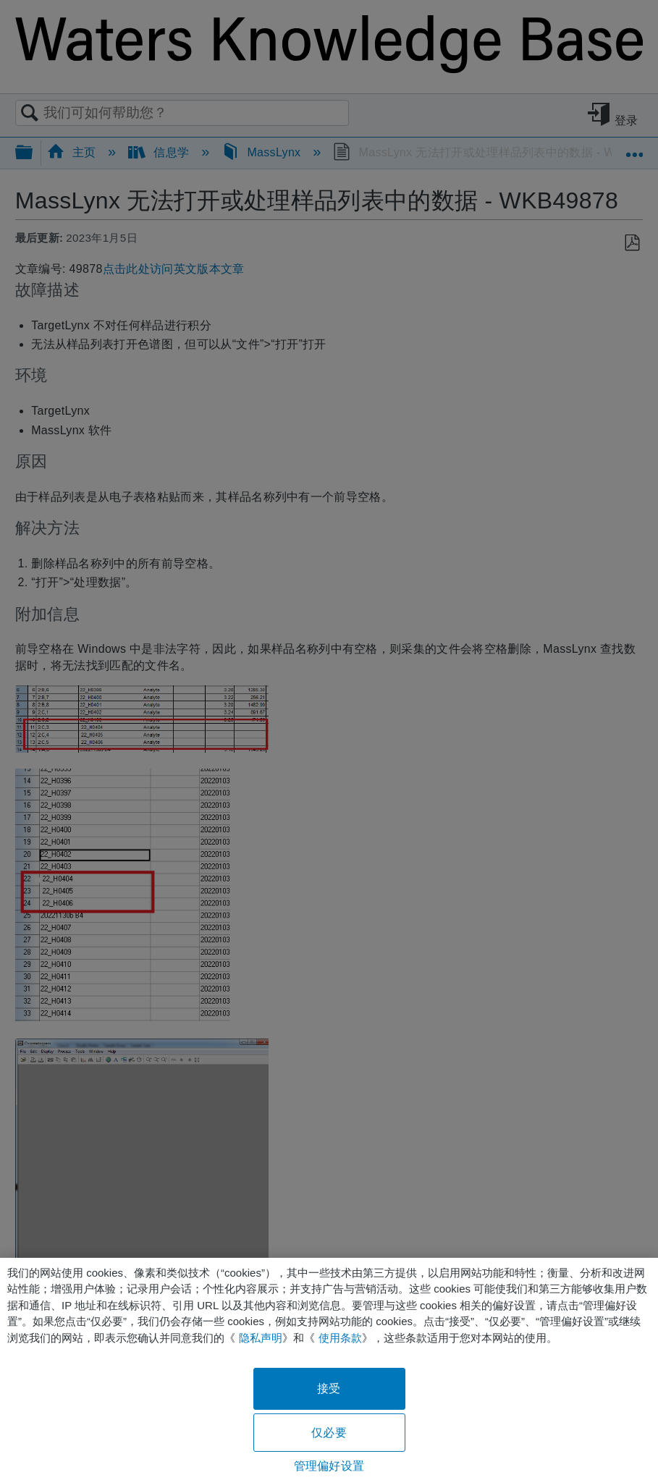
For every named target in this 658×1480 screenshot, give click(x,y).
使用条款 (340, 1338)
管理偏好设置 (329, 1466)
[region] (329, 1369)
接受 (328, 1388)
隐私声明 (260, 1338)
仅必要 (328, 1432)
